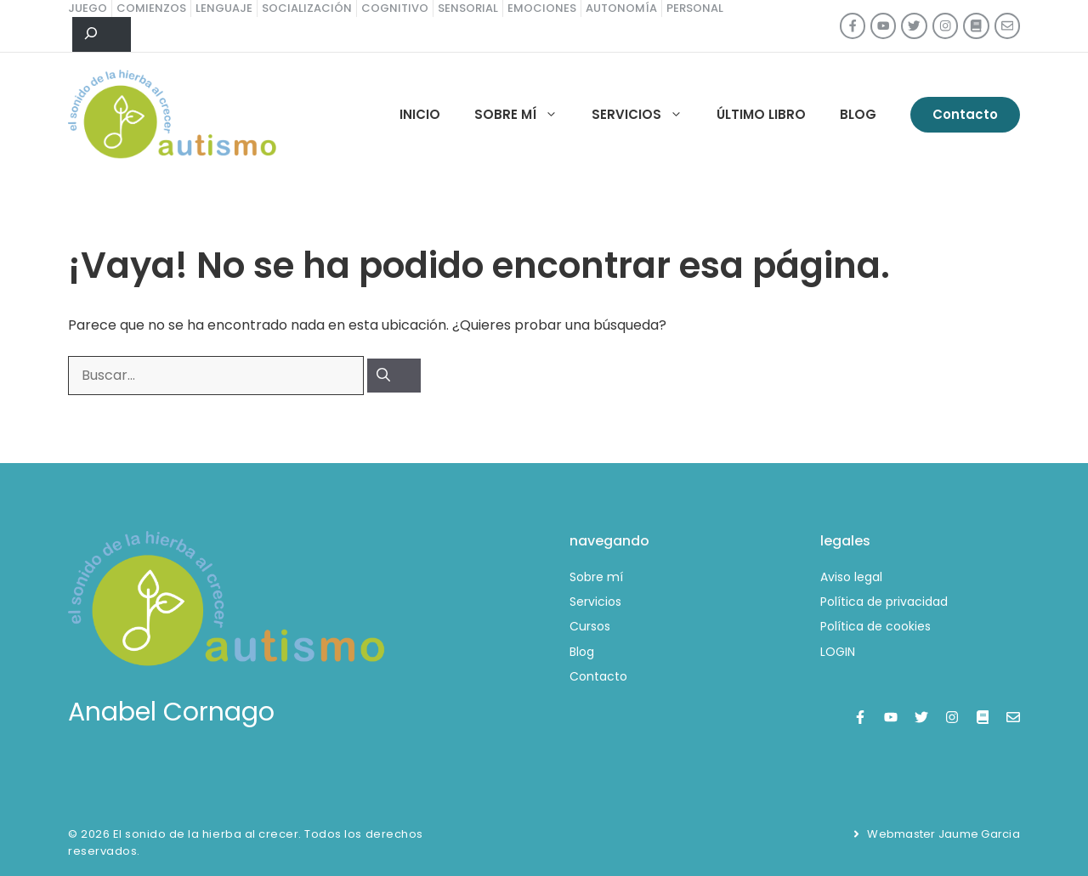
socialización (307, 8)
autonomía (621, 8)
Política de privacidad (884, 601)
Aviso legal (851, 576)
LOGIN (837, 651)
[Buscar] (394, 376)
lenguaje (224, 8)
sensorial (468, 8)
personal (694, 8)
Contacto (965, 114)
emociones (541, 8)
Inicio (420, 114)
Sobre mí (524, 114)
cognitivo (394, 8)
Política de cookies (875, 626)
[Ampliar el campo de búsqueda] (101, 35)
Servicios (646, 114)
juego (87, 8)
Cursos (590, 626)
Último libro (761, 114)
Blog (858, 114)
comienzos (151, 8)
